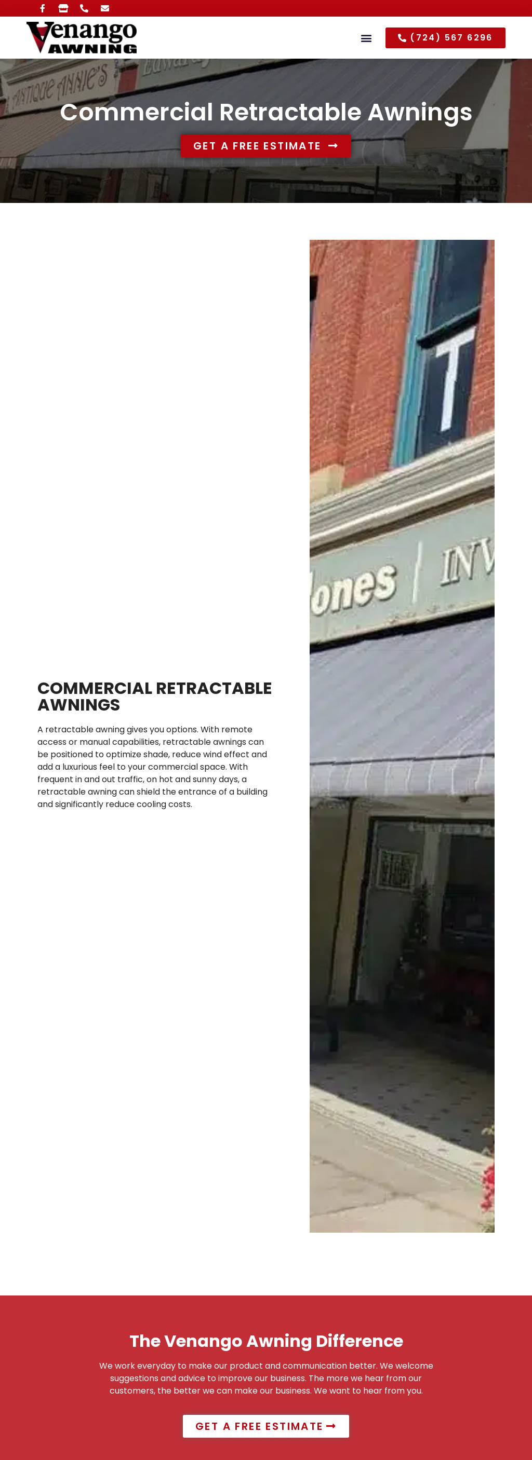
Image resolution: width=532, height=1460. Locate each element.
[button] (366, 37)
